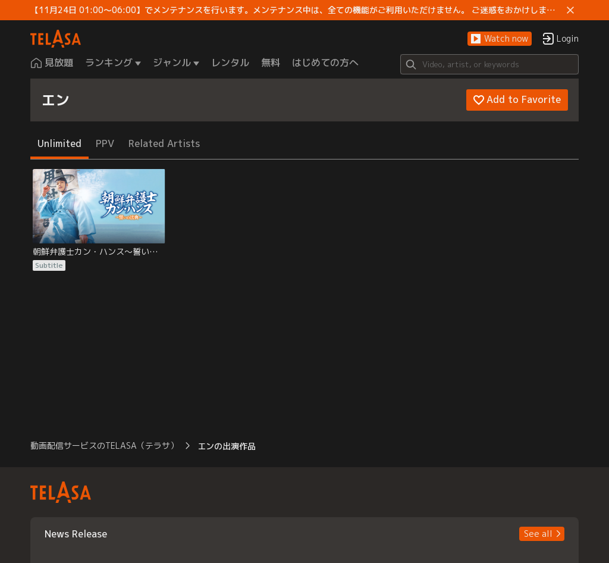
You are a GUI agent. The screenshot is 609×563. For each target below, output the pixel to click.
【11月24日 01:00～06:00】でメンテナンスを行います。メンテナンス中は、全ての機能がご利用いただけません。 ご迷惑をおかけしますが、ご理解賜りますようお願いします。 (296, 10)
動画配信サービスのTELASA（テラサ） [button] (104, 445)
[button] (499, 39)
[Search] (489, 64)
